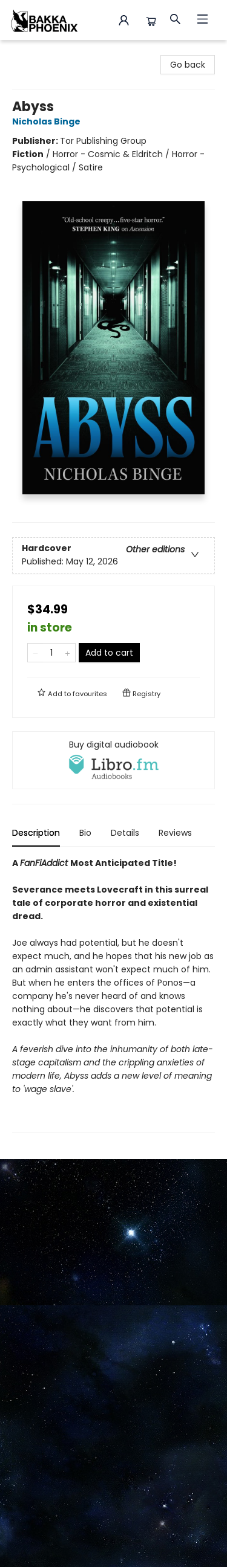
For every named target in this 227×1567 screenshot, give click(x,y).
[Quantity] (51, 652)
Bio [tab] (85, 833)
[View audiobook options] (113, 760)
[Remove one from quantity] (35, 652)
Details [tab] (125, 833)
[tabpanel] (113, 994)
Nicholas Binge (48, 121)
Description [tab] (36, 833)
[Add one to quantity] (67, 652)
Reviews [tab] (175, 833)
